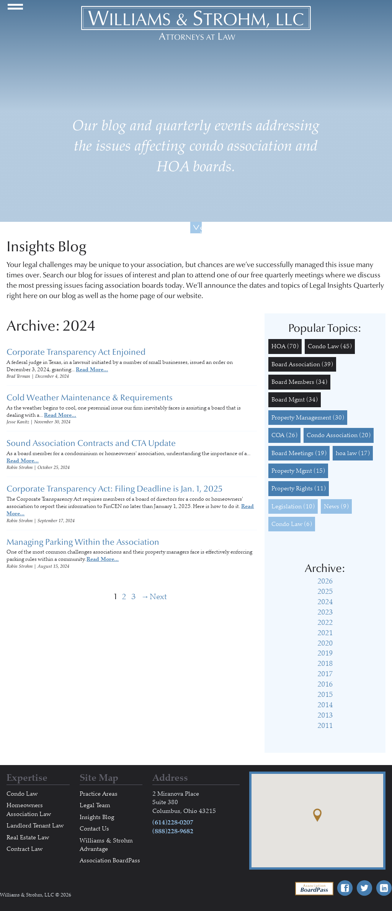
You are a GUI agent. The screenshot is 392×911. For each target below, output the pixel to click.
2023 (325, 612)
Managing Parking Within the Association (83, 542)
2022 (325, 622)
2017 (325, 673)
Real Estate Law (28, 837)
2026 (325, 581)
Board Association (302, 364)
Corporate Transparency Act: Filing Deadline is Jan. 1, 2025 (114, 489)
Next (145, 596)
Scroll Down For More (201, 229)
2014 (325, 704)
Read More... (92, 369)
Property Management (307, 417)
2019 (325, 653)
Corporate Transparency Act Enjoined (76, 352)
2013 (325, 715)
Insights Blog (97, 817)
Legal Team (95, 805)
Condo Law (330, 346)
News (336, 506)
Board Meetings (299, 453)
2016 (325, 684)
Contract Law (24, 849)
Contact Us (94, 828)
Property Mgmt (298, 471)
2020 (325, 643)
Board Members (299, 382)
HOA (285, 346)
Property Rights (298, 488)
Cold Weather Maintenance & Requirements (90, 398)
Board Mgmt (294, 399)
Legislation (293, 506)
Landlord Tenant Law (35, 825)
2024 (325, 601)
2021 (325, 632)
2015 (325, 694)
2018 (325, 663)
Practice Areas (99, 794)
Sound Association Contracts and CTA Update (91, 443)
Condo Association (339, 435)
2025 (325, 591)
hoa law (353, 453)
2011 (325, 725)
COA (284, 435)
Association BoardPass (110, 860)
